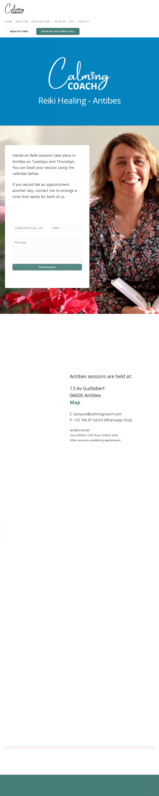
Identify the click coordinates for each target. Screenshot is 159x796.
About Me (21, 21)
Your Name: (56, 222)
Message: (17, 236)
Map (75, 402)
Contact (84, 21)
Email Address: (21, 222)
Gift (72, 21)
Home (8, 21)
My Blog (60, 21)
